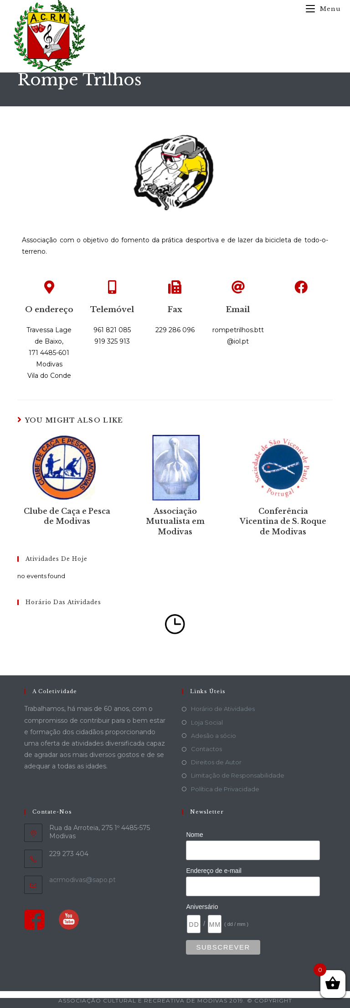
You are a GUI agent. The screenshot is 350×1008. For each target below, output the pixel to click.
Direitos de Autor (216, 762)
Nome (194, 834)
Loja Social (207, 722)
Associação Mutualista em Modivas (175, 521)
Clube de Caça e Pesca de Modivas (67, 516)
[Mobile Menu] (320, 9)
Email (238, 309)
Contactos (206, 748)
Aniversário (202, 906)
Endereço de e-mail (213, 870)
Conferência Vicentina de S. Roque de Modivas (283, 521)
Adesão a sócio (213, 735)
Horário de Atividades (223, 708)
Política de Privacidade (225, 789)
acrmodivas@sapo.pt (82, 880)
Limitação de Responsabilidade (237, 775)
